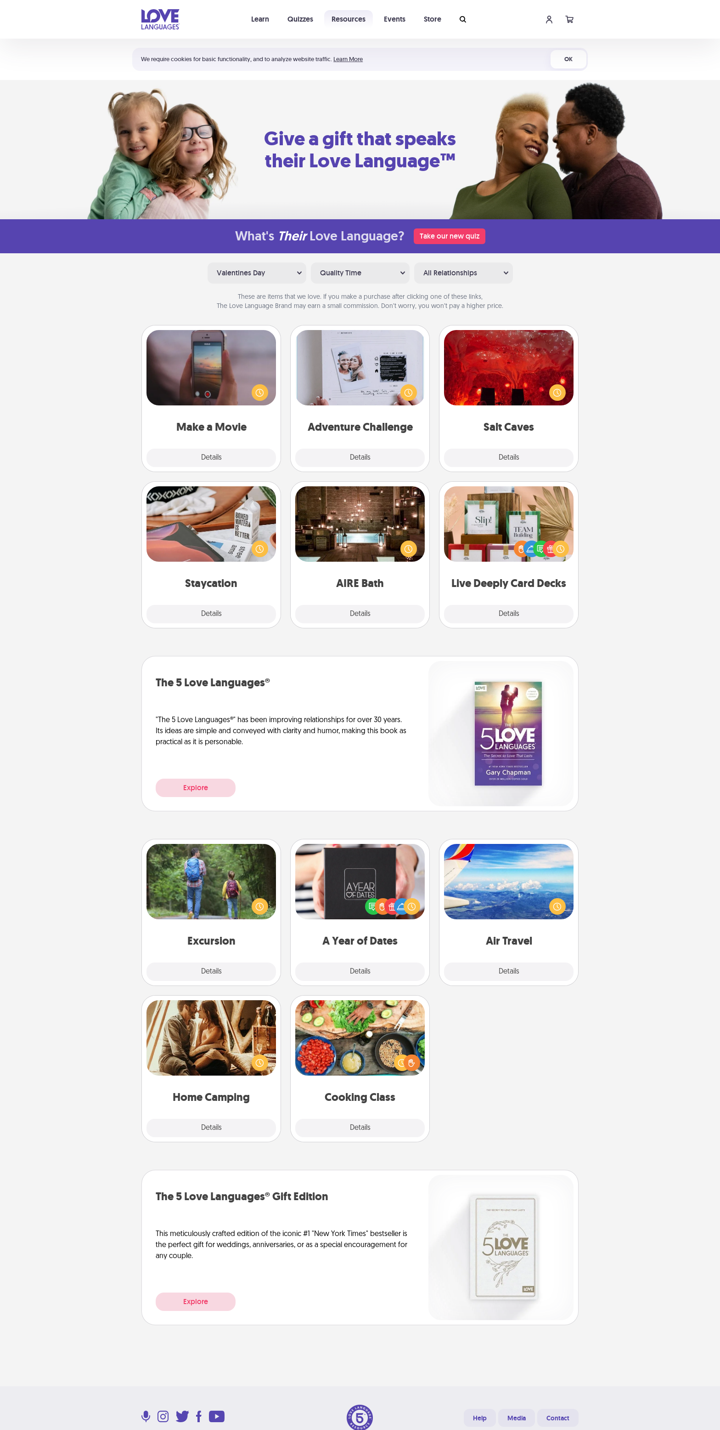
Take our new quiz (449, 236)
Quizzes (300, 19)
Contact (557, 1418)
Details (211, 457)
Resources (349, 19)
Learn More (348, 59)
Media (516, 1418)
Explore (195, 787)
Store (432, 19)
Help (480, 1418)
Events (394, 19)
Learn (260, 19)
